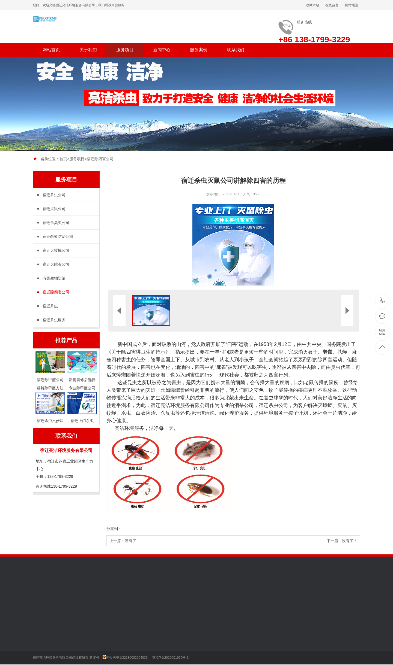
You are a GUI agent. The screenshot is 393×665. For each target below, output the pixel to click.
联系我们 (235, 49)
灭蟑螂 (325, 405)
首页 (63, 159)
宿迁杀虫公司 (54, 195)
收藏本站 (312, 5)
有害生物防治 (54, 278)
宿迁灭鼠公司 (54, 209)
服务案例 (198, 49)
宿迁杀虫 (50, 306)
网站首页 (51, 49)
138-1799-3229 (382, 301)
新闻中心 (162, 49)
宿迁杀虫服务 (54, 320)
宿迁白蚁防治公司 (58, 236)
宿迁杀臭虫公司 (56, 222)
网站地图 (351, 5)
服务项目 (125, 49)
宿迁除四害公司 (100, 159)
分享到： (114, 529)
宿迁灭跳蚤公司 (56, 264)
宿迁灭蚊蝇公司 (56, 250)
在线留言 (331, 5)
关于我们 (88, 49)
